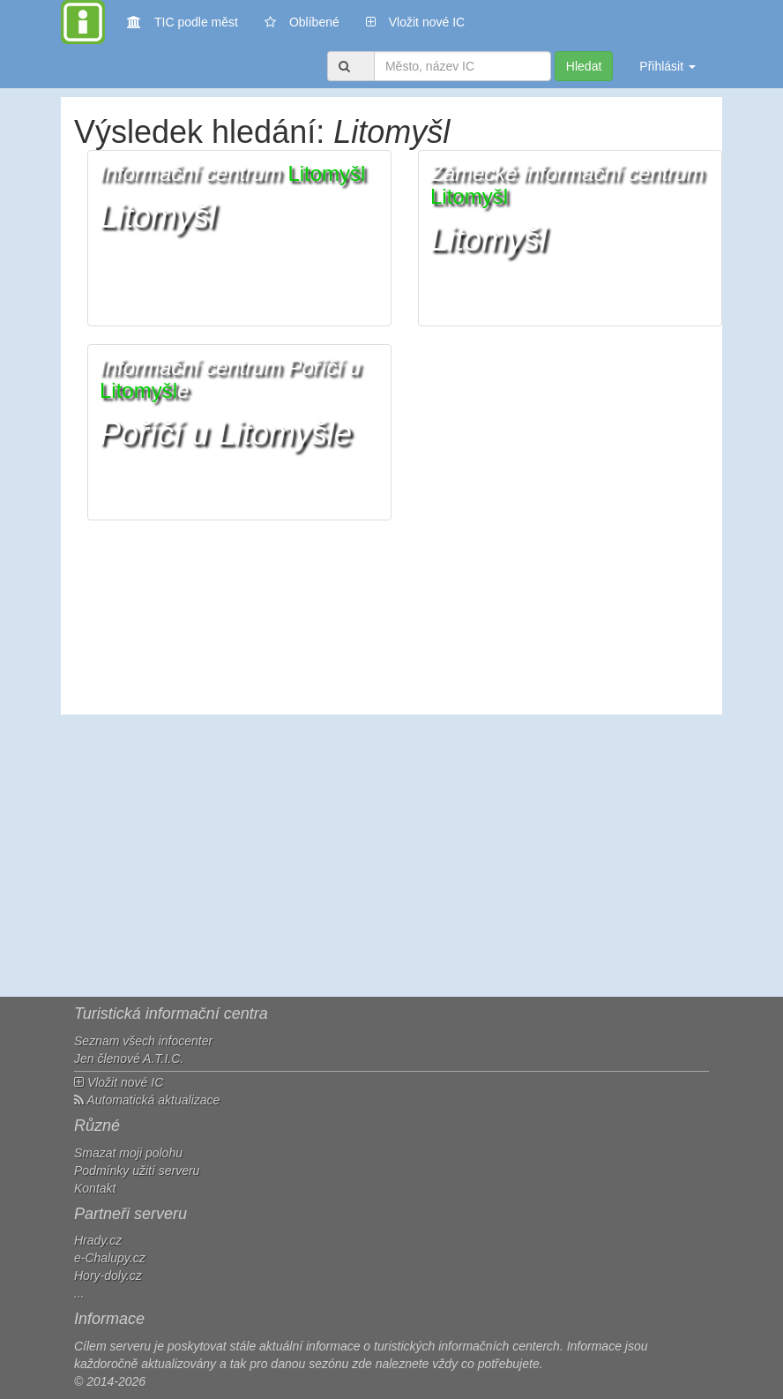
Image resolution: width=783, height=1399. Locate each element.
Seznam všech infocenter (143, 1041)
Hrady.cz (98, 1240)
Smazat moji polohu (128, 1153)
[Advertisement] (391, 855)
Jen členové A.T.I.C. (128, 1058)
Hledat (583, 66)
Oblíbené (302, 22)
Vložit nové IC (415, 20)
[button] (239, 238)
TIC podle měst (182, 20)
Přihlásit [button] (667, 66)
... (79, 1293)
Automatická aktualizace (147, 1100)
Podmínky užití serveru (136, 1170)
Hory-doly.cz (108, 1275)
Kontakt (95, 1188)
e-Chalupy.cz (109, 1258)
